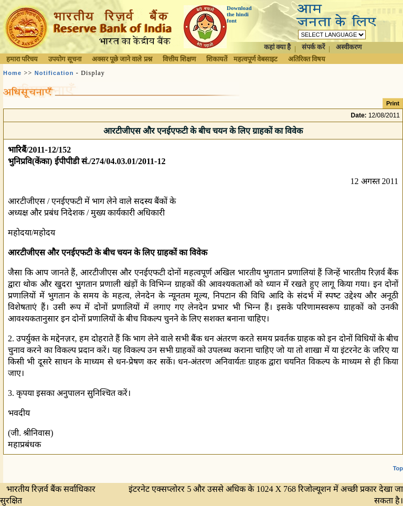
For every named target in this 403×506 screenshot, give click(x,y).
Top (398, 460)
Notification (54, 73)
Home (12, 73)
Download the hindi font (239, 14)
